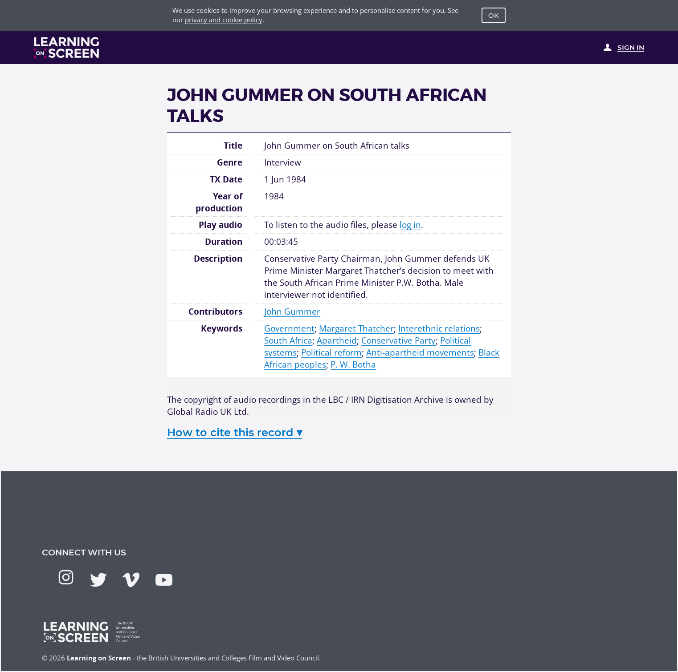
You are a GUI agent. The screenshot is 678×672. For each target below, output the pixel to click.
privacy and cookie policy (223, 19)
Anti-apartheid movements (420, 352)
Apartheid (337, 340)
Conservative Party (398, 340)
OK (493, 15)
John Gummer (292, 311)
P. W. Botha (353, 364)
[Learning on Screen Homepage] (67, 47)
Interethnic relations (439, 328)
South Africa (288, 340)
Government (289, 328)
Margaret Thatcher (356, 328)
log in (410, 225)
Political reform (331, 352)
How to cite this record (234, 432)
